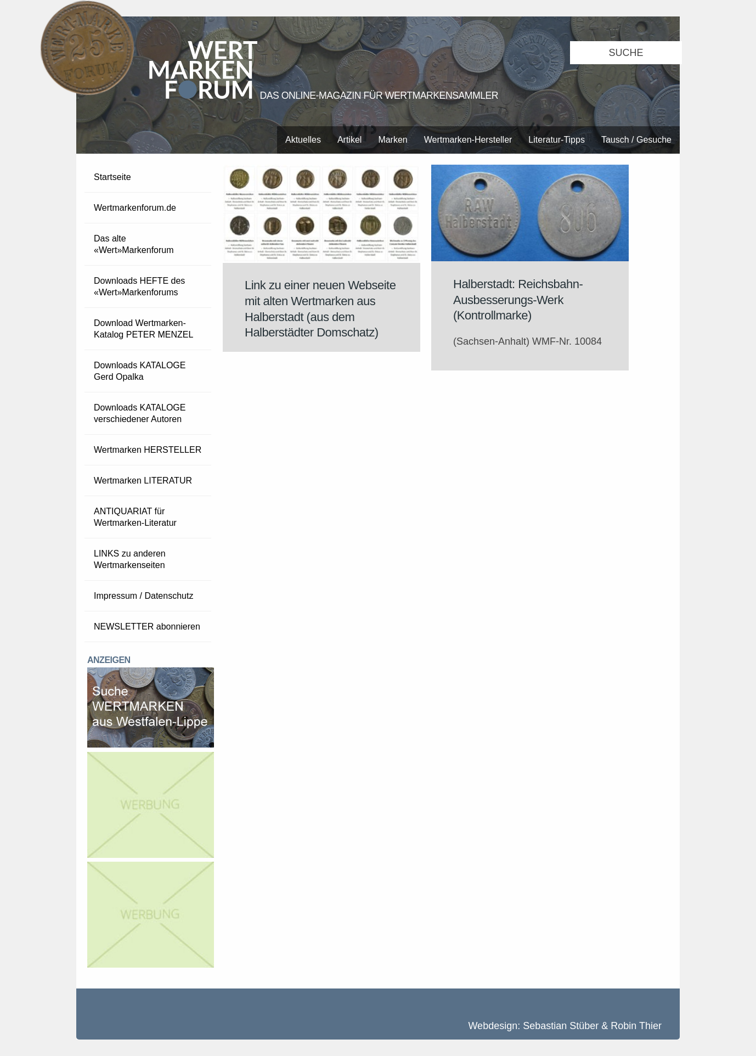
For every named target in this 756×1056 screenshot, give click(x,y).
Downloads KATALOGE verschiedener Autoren (139, 413)
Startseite (112, 177)
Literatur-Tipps (556, 139)
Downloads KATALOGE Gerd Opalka (139, 371)
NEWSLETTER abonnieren (147, 626)
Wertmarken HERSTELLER (147, 449)
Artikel (349, 139)
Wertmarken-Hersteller (468, 139)
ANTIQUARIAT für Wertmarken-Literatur (135, 517)
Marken (392, 139)
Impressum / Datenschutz (143, 595)
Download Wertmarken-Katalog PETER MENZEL (143, 328)
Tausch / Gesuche (636, 139)
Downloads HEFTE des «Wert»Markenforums (139, 286)
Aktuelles (303, 139)
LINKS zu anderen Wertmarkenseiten (130, 559)
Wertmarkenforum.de (135, 207)
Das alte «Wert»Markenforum (134, 244)
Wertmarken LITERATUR (143, 480)
